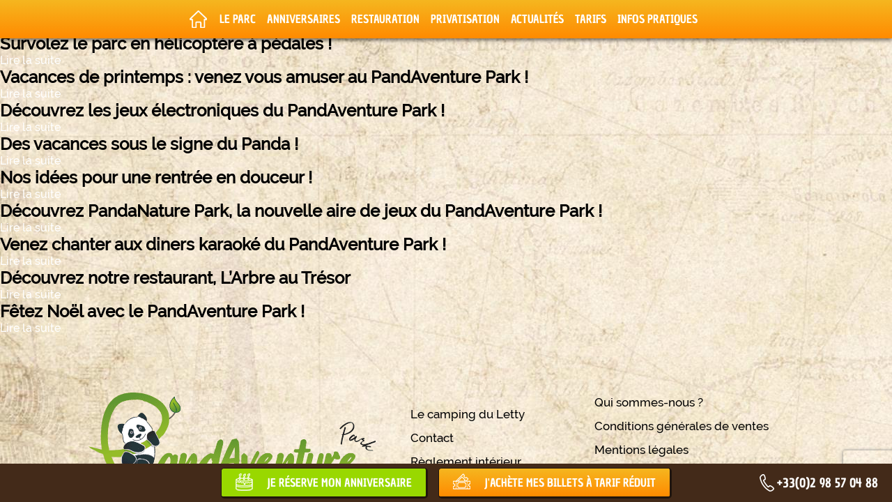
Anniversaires (303, 18)
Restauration (385, 18)
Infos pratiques (657, 18)
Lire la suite (30, 60)
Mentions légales (641, 450)
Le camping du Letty (467, 414)
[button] (21, 486)
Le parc (238, 18)
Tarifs (590, 18)
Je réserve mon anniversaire (339, 482)
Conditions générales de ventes (681, 426)
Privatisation (465, 18)
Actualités (537, 18)
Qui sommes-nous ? (648, 402)
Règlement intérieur (465, 462)
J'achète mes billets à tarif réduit (570, 482)
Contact (432, 438)
